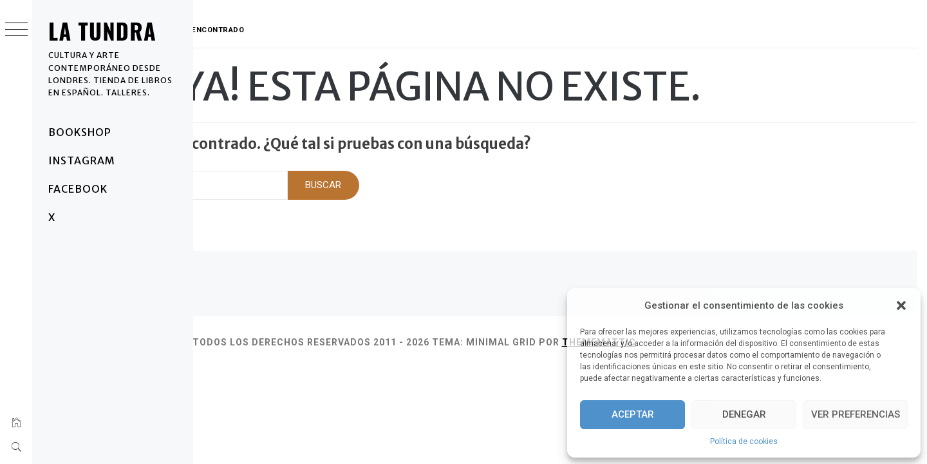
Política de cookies (744, 441)
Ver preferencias (855, 414)
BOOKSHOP (79, 132)
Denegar (744, 414)
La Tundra (102, 30)
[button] (901, 305)
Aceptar (633, 414)
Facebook (78, 188)
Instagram (81, 160)
